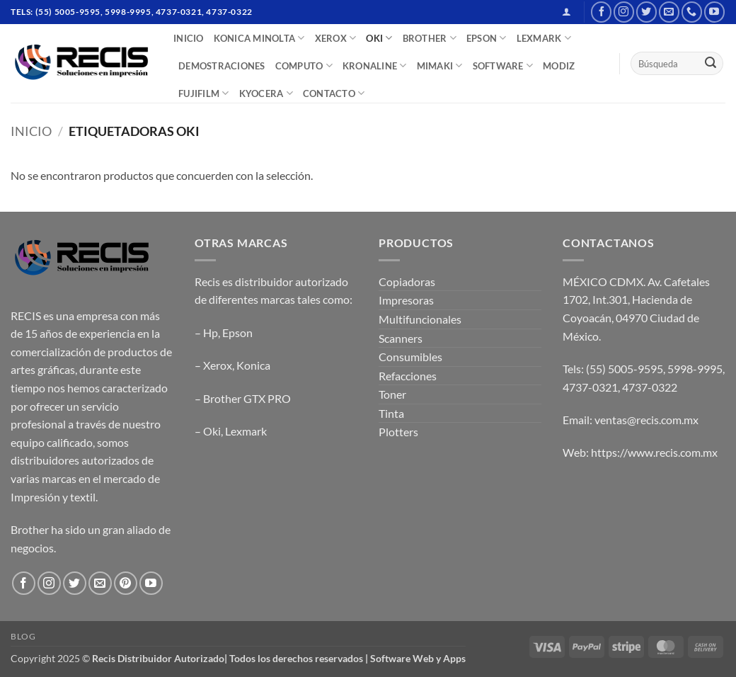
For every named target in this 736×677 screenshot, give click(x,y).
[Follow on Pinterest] (125, 583)
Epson (237, 332)
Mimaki (440, 65)
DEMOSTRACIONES (221, 66)
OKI (379, 38)
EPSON (486, 38)
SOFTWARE (503, 65)
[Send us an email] (669, 11)
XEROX (336, 38)
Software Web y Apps (418, 658)
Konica (253, 365)
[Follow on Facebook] (601, 11)
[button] (566, 12)
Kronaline (375, 65)
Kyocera (266, 93)
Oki (212, 431)
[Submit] (710, 64)
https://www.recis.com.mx (654, 452)
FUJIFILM (203, 93)
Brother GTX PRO (247, 398)
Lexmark (246, 431)
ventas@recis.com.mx (646, 419)
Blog (23, 636)
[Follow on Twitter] (646, 11)
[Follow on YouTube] (714, 11)
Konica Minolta (259, 38)
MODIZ (559, 66)
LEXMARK (544, 38)
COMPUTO (304, 65)
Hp (210, 332)
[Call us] (692, 11)
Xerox (217, 365)
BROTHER (429, 38)
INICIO (188, 38)
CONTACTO (334, 93)
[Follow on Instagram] (624, 11)
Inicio (31, 131)
